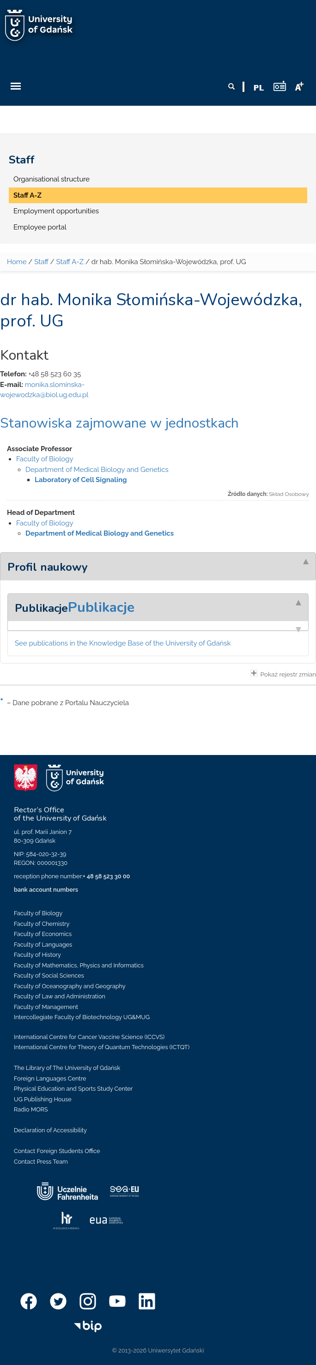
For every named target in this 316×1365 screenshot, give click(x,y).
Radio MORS (31, 1109)
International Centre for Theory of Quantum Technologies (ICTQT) (101, 1047)
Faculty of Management (46, 1006)
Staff (22, 159)
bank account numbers (46, 889)
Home (16, 262)
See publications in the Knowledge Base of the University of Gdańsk (123, 643)
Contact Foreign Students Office (57, 1151)
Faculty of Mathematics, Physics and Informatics (79, 965)
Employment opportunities (56, 211)
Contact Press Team (41, 1161)
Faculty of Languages (43, 944)
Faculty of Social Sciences (49, 975)
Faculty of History (37, 954)
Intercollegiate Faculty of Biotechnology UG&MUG (82, 1017)
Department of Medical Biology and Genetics (97, 469)
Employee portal (40, 227)
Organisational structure (51, 179)
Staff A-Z (27, 195)
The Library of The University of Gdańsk (67, 1067)
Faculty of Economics (43, 933)
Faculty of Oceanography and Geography (70, 986)
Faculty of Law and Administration (59, 996)
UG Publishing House (43, 1099)
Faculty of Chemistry (41, 923)
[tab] (158, 566)
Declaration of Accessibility (50, 1130)
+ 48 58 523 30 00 (106, 876)
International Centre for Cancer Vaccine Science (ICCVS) (89, 1036)
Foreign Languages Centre (50, 1078)
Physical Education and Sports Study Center (73, 1088)
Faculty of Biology (44, 459)
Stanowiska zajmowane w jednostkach (119, 423)
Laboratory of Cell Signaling (81, 480)
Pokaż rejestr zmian (283, 674)
